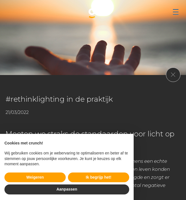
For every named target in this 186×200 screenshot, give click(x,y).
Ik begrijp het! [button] (98, 177)
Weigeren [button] (35, 177)
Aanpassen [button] (67, 189)
